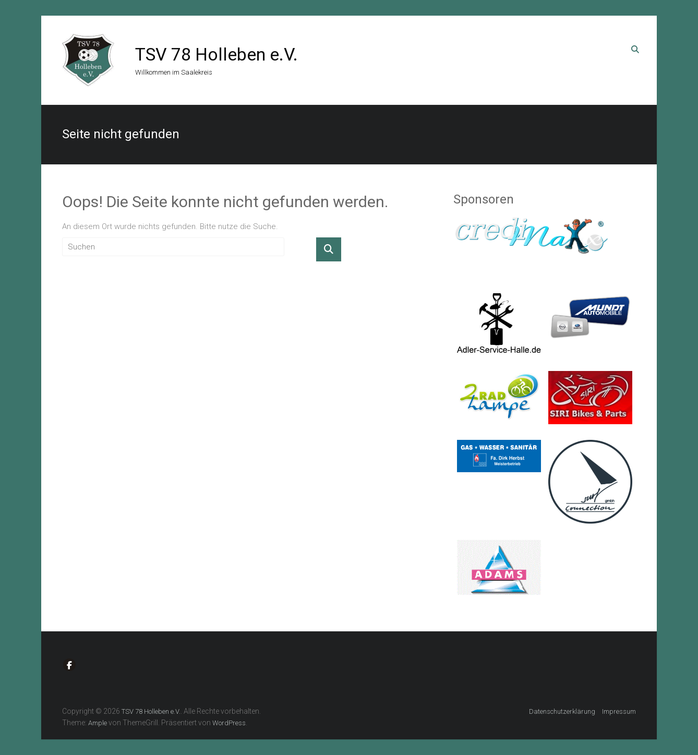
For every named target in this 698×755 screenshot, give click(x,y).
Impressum (619, 711)
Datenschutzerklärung (562, 711)
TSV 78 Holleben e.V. (216, 54)
